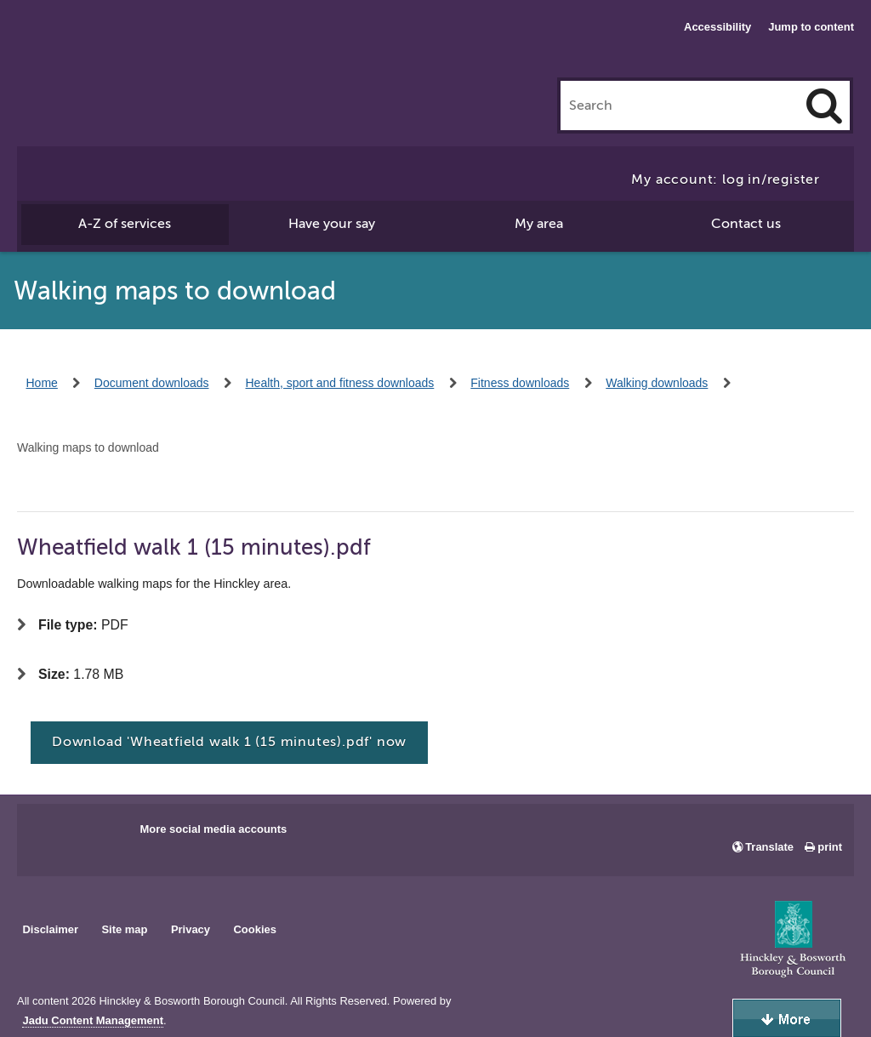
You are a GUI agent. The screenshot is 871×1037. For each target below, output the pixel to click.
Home (42, 383)
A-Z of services (124, 223)
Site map (124, 929)
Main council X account (100, 834)
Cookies (255, 929)
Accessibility (717, 26)
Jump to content (811, 26)
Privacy (190, 929)
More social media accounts (213, 829)
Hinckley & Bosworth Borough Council (87, 46)
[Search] (824, 105)
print (829, 846)
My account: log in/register (725, 179)
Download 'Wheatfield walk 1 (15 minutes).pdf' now (229, 741)
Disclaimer (50, 929)
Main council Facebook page (47, 834)
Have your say (331, 223)
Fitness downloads (519, 383)
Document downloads (151, 383)
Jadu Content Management (92, 1021)
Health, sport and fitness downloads (340, 383)
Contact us (746, 223)
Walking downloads (657, 383)
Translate (769, 846)
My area (539, 223)
